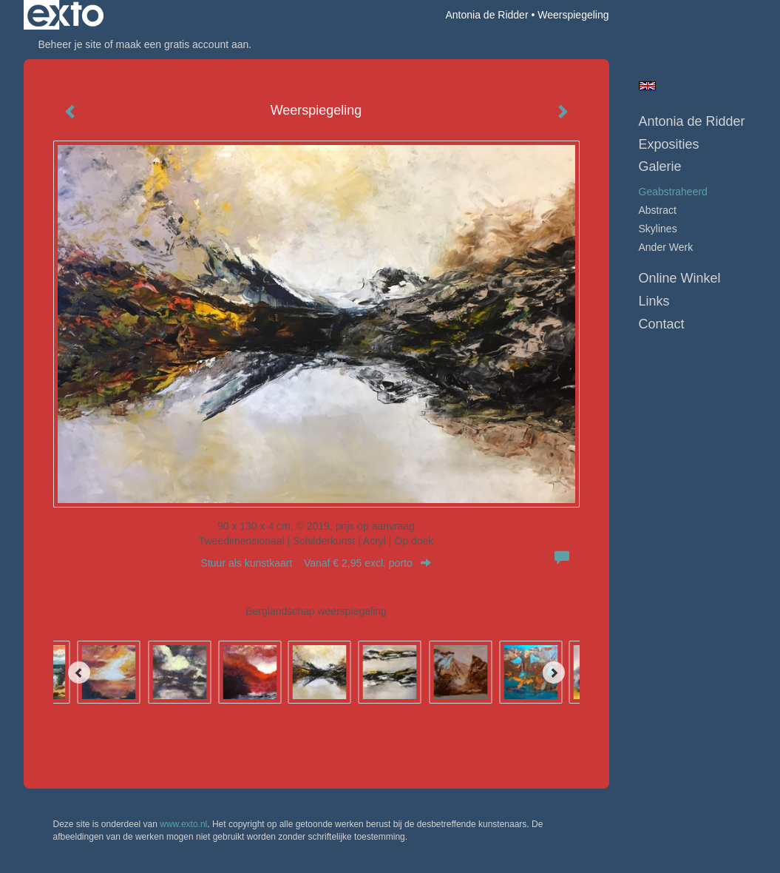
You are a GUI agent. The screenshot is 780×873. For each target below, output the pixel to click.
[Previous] (79, 672)
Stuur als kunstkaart (316, 563)
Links (654, 301)
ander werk (666, 247)
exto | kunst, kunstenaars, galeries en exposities (65, 15)
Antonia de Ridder (486, 15)
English (647, 85)
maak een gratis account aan (182, 44)
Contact (662, 324)
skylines (658, 229)
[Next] (554, 672)
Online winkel (680, 278)
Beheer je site (70, 44)
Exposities (669, 144)
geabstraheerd (673, 192)
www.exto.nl (183, 824)
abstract (657, 210)
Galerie (660, 166)
